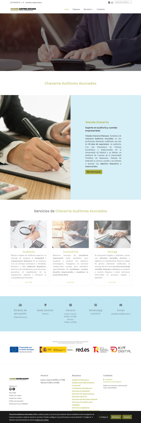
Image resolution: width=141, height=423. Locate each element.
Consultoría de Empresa (82, 388)
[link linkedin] (109, 2)
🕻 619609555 (15, 2)
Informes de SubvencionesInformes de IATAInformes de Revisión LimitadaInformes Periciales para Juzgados (84, 399)
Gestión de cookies (15, 398)
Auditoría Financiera (80, 380)
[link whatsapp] (112, 2)
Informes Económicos (81, 391)
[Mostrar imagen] (70, 347)
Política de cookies (15, 395)
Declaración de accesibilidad (18, 404)
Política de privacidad (16, 401)
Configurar (103, 417)
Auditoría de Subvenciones (83, 382)
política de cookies (42, 420)
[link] (23, 9)
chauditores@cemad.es (33, 2)
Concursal (76, 385)
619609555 (109, 379)
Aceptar (127, 417)
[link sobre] (23, 379)
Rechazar (116, 417)
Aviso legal (12, 393)
